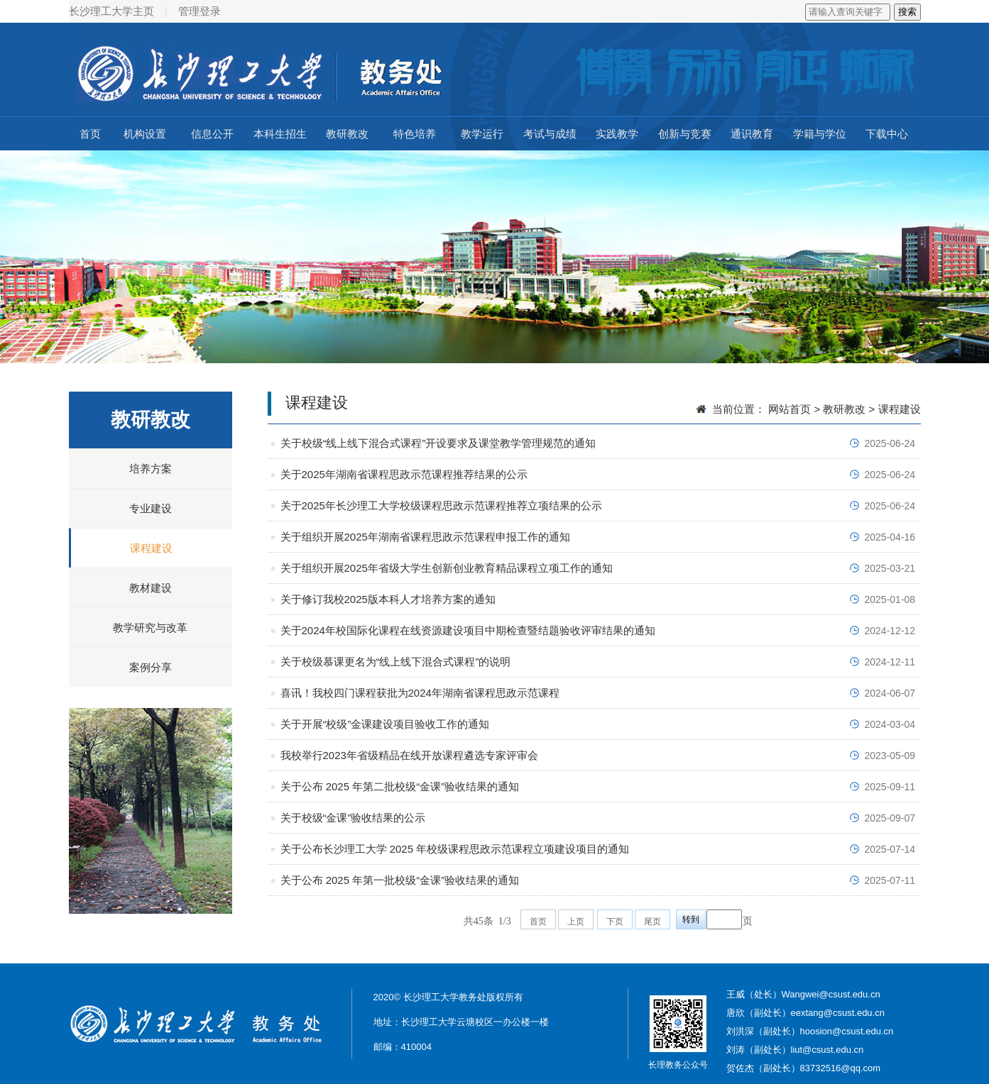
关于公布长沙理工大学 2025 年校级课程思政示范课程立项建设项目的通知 (455, 849)
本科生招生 (280, 134)
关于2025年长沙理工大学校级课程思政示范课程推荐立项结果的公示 (441, 505)
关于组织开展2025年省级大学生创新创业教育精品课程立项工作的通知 (446, 568)
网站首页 (789, 409)
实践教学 (617, 134)
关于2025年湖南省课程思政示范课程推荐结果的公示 (404, 474)
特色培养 (414, 134)
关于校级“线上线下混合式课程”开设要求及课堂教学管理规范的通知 (438, 443)
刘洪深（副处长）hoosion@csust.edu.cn (810, 1031)
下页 (614, 922)
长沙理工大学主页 (111, 11)
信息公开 (212, 134)
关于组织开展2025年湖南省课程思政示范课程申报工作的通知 (425, 537)
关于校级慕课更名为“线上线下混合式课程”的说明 (395, 662)
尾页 (652, 922)
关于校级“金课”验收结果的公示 (353, 818)
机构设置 (145, 134)
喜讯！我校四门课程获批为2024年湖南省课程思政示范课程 (419, 693)
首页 (90, 134)
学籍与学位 (819, 134)
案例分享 (150, 667)
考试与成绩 (550, 134)
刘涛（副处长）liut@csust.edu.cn (795, 1049)
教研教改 (347, 134)
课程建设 (151, 548)
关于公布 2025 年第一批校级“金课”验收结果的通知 (400, 880)
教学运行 (482, 134)
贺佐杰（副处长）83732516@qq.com (803, 1068)
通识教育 (752, 134)
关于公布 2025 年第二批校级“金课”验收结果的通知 (400, 786)
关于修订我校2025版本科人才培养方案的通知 (388, 599)
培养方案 (150, 469)
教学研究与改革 (150, 627)
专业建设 (150, 508)
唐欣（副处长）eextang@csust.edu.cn (805, 1012)
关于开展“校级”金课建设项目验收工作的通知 (385, 724)
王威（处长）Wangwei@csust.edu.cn (803, 994)
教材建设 (150, 588)
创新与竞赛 (684, 134)
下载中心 (886, 134)
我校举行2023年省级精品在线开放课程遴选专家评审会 (409, 755)
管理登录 (199, 11)
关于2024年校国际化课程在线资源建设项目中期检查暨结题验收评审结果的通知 (467, 630)
